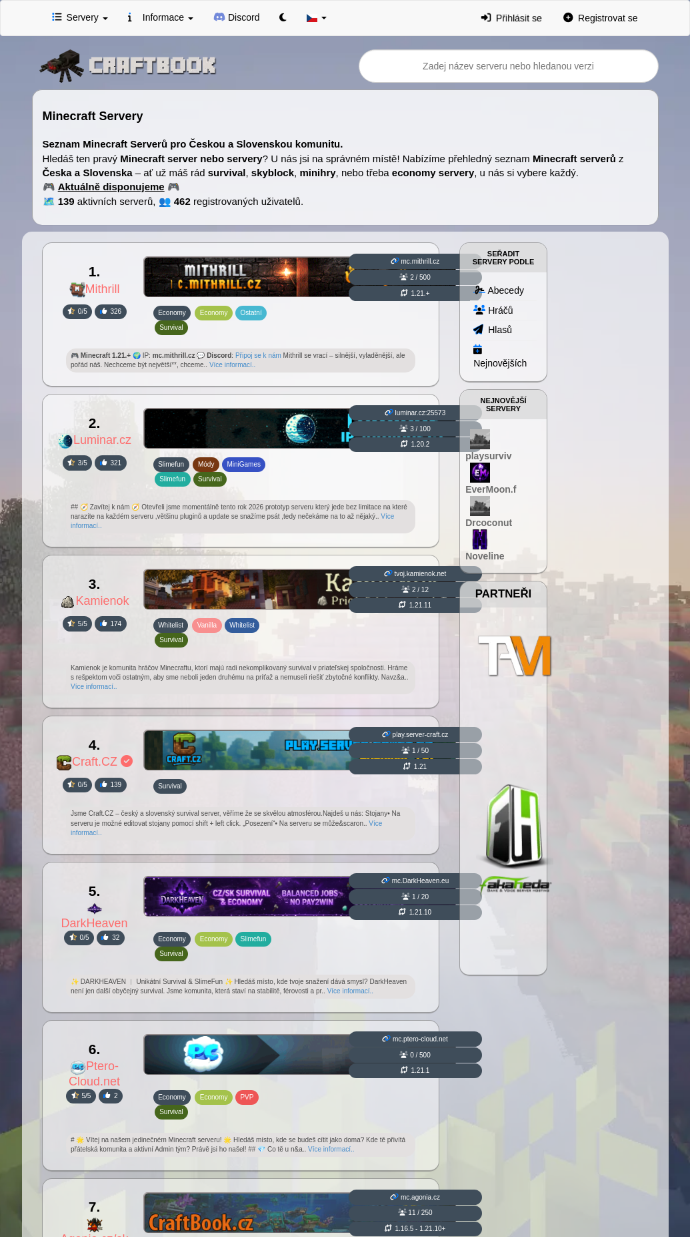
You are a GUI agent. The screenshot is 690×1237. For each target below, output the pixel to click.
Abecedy (498, 290)
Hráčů (493, 310)
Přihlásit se (511, 17)
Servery (80, 17)
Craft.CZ (94, 761)
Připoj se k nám (258, 355)
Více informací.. (232, 364)
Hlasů (492, 329)
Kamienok (94, 600)
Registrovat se (600, 17)
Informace (160, 17)
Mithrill (94, 289)
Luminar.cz (94, 440)
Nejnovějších (500, 355)
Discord (236, 17)
